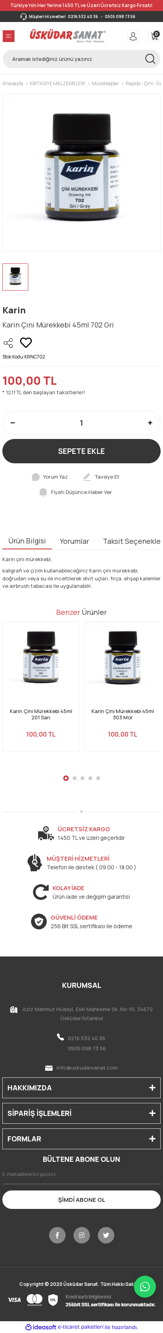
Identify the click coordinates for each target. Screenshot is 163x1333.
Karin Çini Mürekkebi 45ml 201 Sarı (41, 714)
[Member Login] (133, 36)
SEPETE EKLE (81, 451)
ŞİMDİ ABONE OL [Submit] (81, 1200)
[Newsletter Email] (81, 1174)
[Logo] (68, 36)
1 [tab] (66, 778)
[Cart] (154, 36)
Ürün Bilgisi (27, 540)
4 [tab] (90, 778)
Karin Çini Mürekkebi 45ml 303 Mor (123, 714)
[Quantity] (81, 423)
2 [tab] (75, 778)
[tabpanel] (41, 691)
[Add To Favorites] (26, 343)
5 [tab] (98, 778)
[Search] (81, 59)
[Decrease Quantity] (13, 423)
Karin (14, 310)
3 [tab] (82, 778)
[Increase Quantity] (150, 423)
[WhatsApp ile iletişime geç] (145, 1287)
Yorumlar (74, 541)
